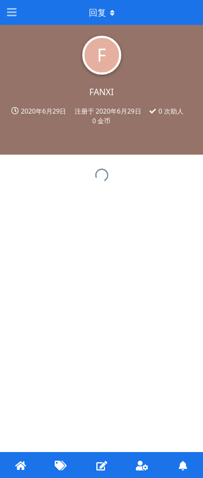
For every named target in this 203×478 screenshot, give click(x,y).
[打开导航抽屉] (11, 12)
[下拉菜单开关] (102, 12)
